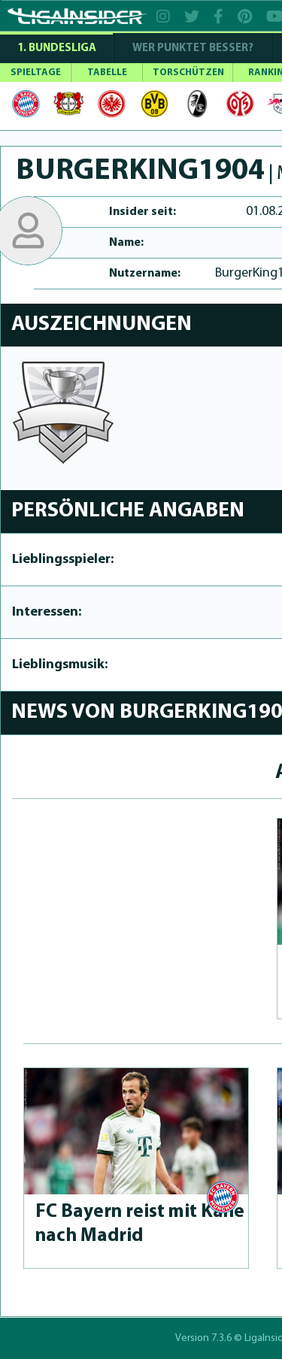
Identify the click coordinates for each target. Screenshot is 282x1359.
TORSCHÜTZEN (188, 72)
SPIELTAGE (36, 72)
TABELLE (107, 72)
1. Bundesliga (56, 48)
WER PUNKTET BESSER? (192, 48)
